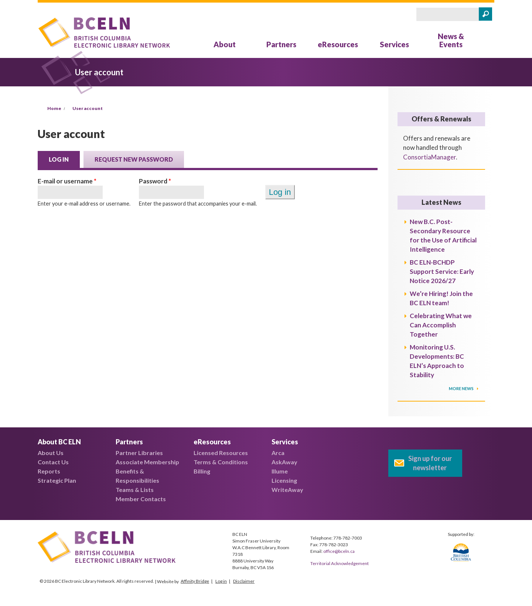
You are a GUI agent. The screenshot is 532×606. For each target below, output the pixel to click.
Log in (64, 159)
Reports (49, 471)
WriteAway (287, 489)
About (225, 44)
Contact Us (53, 461)
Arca (278, 452)
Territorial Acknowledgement (339, 563)
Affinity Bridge (195, 581)
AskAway (284, 461)
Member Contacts (141, 498)
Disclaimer (244, 581)
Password (155, 181)
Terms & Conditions (221, 461)
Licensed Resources (221, 452)
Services (394, 44)
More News (461, 388)
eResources (338, 44)
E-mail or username (67, 181)
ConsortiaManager (429, 157)
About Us (51, 452)
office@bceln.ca (339, 551)
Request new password (134, 159)
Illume (280, 471)
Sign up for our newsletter (430, 463)
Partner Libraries (139, 452)
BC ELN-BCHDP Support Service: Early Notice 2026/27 (442, 271)
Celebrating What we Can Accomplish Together (441, 325)
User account (87, 108)
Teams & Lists (135, 489)
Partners (281, 44)
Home (54, 108)
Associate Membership (147, 461)
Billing (202, 471)
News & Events (451, 40)
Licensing (284, 480)
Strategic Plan (57, 480)
